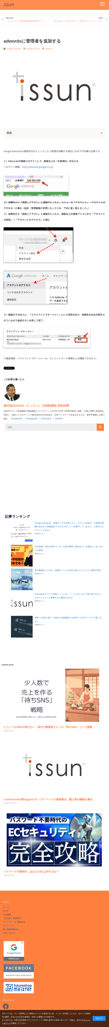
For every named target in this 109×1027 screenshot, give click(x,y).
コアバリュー (9, 925)
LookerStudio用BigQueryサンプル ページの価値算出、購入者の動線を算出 (48, 799)
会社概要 (7, 914)
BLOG (5, 910)
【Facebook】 (16, 418)
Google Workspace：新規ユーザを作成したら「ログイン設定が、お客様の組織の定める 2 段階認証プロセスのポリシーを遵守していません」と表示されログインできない (69, 526)
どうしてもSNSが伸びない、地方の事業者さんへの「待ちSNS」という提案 (48, 727)
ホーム (6, 907)
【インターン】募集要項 (14, 921)
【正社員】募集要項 (12, 918)
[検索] (100, 427)
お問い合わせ (9, 932)
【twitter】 (59, 418)
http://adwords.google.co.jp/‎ (37, 167)
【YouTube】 (46, 418)
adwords (49, 49)
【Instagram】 (31, 418)
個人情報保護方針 (11, 929)
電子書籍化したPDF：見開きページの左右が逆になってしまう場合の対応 (68, 570)
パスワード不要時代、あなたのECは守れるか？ (31, 871)
